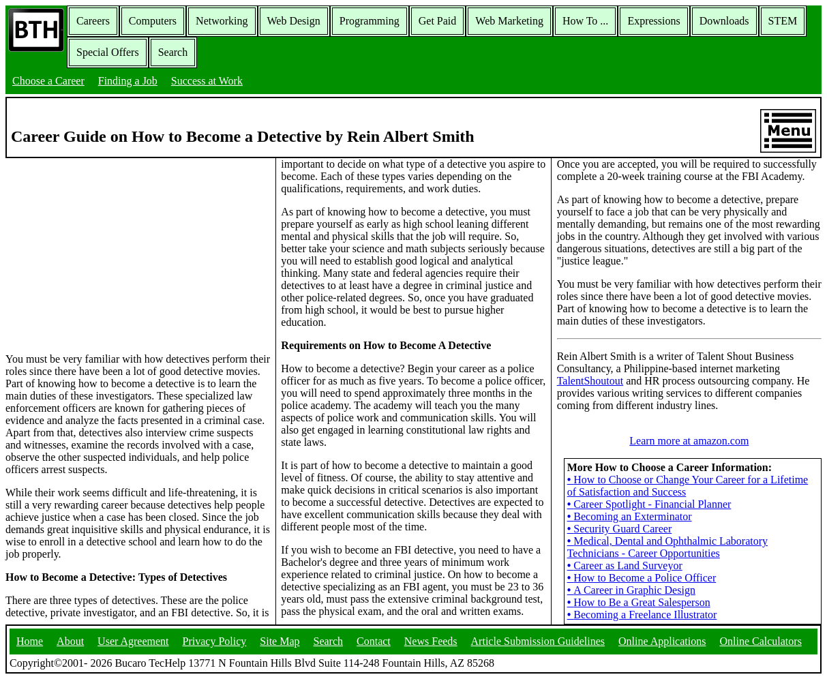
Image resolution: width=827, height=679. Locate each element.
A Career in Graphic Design (631, 590)
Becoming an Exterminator (629, 516)
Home (29, 641)
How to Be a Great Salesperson (638, 602)
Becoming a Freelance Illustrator (642, 614)
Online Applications (662, 641)
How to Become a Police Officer (642, 578)
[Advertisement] (137, 254)
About (70, 641)
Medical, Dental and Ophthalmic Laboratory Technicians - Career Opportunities (667, 547)
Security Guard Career (619, 528)
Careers (93, 21)
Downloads (724, 21)
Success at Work (207, 81)
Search (173, 52)
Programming (370, 21)
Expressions (653, 21)
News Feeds (430, 641)
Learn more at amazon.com (689, 441)
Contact (374, 641)
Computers (153, 21)
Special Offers (107, 52)
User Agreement (132, 641)
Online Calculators (760, 641)
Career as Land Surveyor (624, 565)
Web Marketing (509, 21)
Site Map (279, 641)
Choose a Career (48, 81)
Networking (221, 21)
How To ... (585, 21)
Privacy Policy (215, 641)
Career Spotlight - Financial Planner (649, 504)
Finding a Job (127, 81)
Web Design (293, 21)
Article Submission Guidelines (538, 641)
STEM (783, 21)
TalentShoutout (590, 381)
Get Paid (438, 21)
